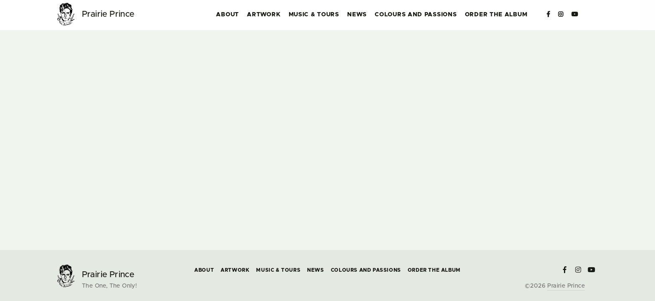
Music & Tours (314, 15)
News (357, 15)
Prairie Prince (566, 286)
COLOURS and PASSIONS (416, 15)
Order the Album (496, 15)
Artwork (263, 15)
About (227, 15)
